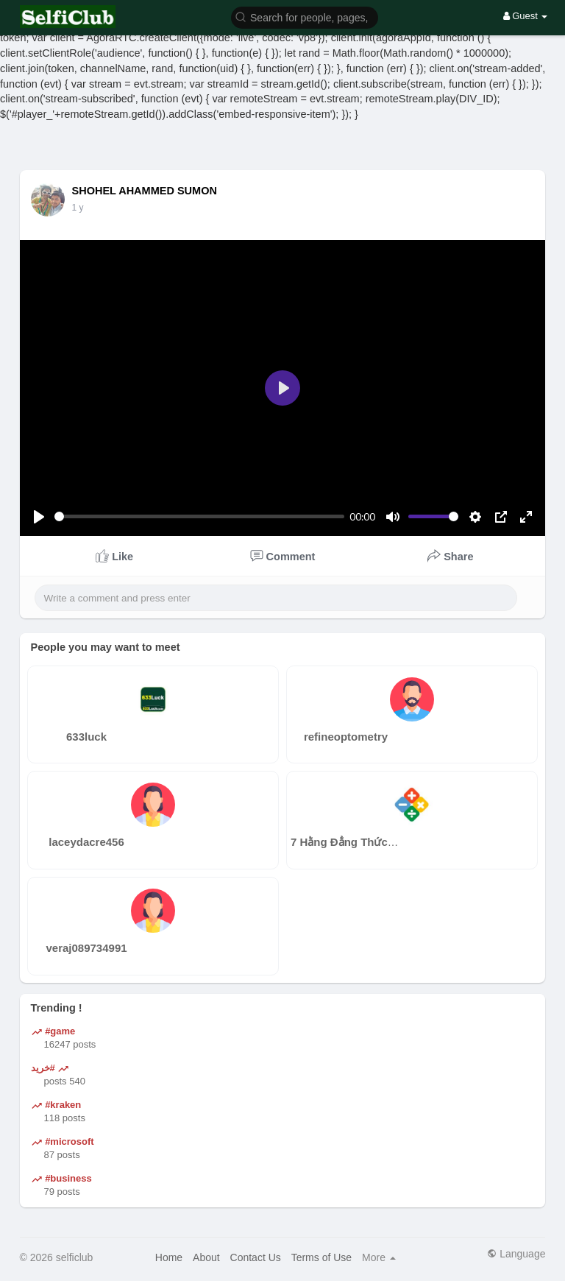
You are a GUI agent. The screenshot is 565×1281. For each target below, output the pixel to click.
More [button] (379, 1257)
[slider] (199, 516)
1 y (78, 207)
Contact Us (255, 1257)
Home (168, 1257)
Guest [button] (525, 15)
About (206, 1257)
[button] (304, 16)
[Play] (39, 517)
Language (516, 1254)
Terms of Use (321, 1257)
